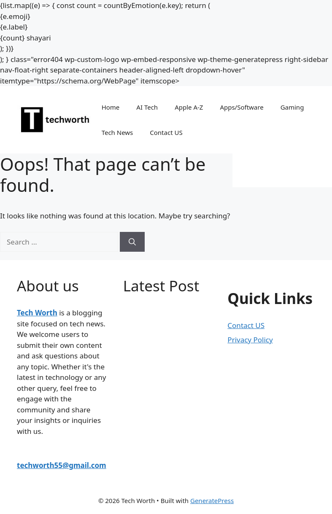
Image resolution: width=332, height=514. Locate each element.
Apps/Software (241, 107)
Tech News (117, 132)
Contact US (166, 132)
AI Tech (147, 107)
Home (111, 107)
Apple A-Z (189, 107)
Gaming (292, 107)
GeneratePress (212, 500)
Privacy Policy (250, 339)
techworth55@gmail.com (61, 465)
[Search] (132, 242)
